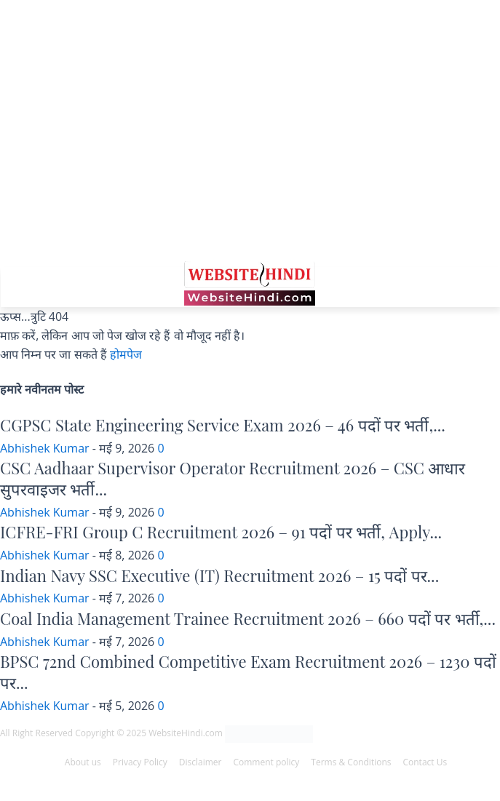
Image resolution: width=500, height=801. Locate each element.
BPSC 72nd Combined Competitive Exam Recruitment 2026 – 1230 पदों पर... (248, 671)
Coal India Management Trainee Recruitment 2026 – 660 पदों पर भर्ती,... (248, 618)
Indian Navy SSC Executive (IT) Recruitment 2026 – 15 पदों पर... (219, 575)
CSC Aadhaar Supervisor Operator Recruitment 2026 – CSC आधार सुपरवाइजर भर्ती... (232, 478)
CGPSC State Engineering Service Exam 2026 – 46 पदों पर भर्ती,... (222, 425)
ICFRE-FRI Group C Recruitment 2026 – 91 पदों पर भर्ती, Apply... (221, 532)
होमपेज (126, 354)
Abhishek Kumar (45, 448)
